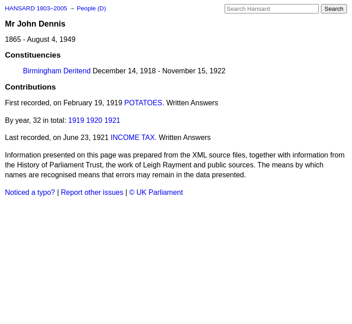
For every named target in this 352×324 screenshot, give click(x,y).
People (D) (91, 8)
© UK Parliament (156, 192)
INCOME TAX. (134, 137)
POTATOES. (144, 103)
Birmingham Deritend (56, 71)
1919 (76, 120)
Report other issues (92, 192)
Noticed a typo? (30, 192)
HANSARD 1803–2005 (36, 8)
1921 (112, 120)
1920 (94, 120)
